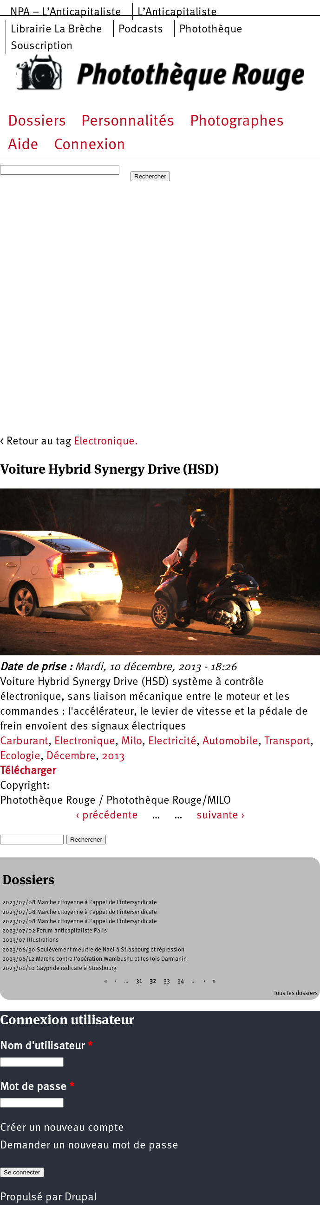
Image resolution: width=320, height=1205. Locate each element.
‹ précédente (107, 815)
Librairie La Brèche (56, 29)
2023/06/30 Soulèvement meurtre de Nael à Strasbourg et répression (93, 950)
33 (166, 981)
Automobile (230, 741)
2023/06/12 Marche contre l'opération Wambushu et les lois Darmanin (94, 959)
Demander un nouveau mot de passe (89, 1145)
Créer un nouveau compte (62, 1128)
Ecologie (20, 756)
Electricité (172, 741)
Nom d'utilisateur (46, 1046)
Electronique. (106, 441)
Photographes (237, 121)
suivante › (220, 815)
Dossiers (37, 121)
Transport (287, 741)
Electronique (84, 741)
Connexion (89, 145)
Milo (131, 741)
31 (139, 981)
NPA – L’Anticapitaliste (65, 12)
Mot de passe (37, 1087)
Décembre (71, 756)
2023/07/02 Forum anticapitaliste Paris (54, 931)
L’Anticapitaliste (177, 12)
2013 (113, 756)
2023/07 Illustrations (30, 940)
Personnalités (127, 121)
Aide (23, 145)
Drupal (81, 1197)
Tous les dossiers (296, 993)
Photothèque (210, 29)
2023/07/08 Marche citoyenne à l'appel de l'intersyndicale (79, 903)
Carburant (24, 741)
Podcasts (140, 29)
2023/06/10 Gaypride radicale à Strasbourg (59, 968)
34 (180, 981)
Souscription (41, 46)
